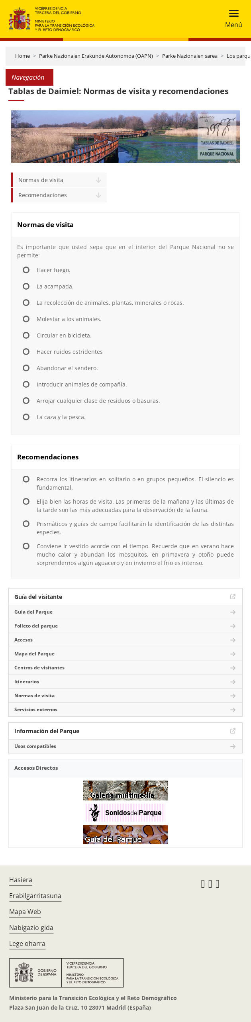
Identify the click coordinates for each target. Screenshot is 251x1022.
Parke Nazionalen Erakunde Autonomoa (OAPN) (96, 55)
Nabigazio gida (31, 927)
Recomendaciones (42, 195)
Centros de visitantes (39, 667)
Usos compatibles (35, 746)
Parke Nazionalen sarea (190, 55)
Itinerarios (26, 681)
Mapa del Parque (34, 653)
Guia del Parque (33, 611)
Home (22, 55)
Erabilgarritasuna (35, 895)
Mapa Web (25, 911)
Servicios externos (35, 709)
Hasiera (20, 879)
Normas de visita (40, 180)
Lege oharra (27, 943)
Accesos (23, 639)
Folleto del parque (36, 625)
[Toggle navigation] (231, 19)
